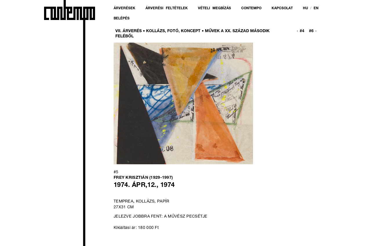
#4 (302, 31)
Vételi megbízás (214, 8)
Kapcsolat (282, 8)
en (316, 8)
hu (305, 8)
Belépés (122, 18)
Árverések (124, 8)
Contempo (251, 8)
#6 (311, 31)
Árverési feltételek (167, 8)
